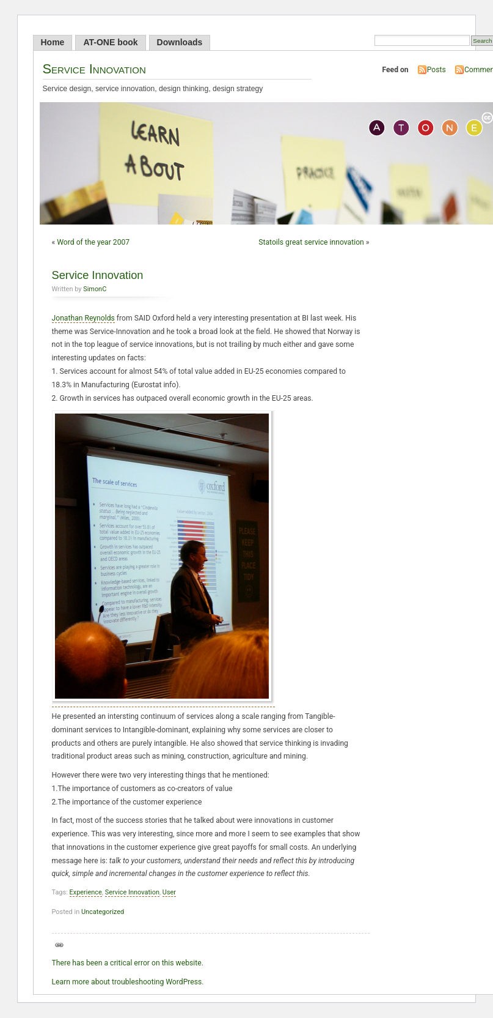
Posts (436, 69)
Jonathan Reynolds (83, 318)
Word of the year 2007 (93, 242)
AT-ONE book (110, 42)
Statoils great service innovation (311, 242)
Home (53, 42)
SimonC (94, 289)
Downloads (180, 42)
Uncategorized (102, 912)
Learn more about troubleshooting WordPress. (128, 982)
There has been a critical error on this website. (127, 963)
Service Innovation (94, 68)
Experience (86, 892)
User (169, 892)
